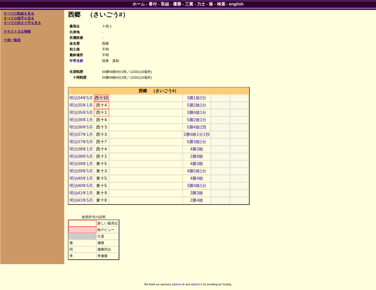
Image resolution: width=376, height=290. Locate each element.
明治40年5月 (81, 185)
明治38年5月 (81, 156)
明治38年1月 (81, 149)
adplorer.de (178, 284)
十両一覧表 (12, 40)
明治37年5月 (81, 142)
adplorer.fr (196, 284)
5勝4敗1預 (197, 127)
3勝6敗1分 (197, 112)
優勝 (177, 4)
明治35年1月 (81, 105)
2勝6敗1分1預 (197, 134)
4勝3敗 (196, 149)
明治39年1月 (81, 163)
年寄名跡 (76, 61)
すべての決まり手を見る (22, 23)
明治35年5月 (81, 112)
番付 (153, 4)
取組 (165, 4)
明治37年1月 (81, 134)
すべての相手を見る (19, 18)
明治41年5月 (81, 200)
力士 (201, 4)
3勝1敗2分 (197, 98)
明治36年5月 (81, 127)
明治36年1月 (81, 120)
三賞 (189, 4)
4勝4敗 (196, 178)
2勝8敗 (196, 156)
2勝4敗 (196, 200)
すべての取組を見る (19, 13)
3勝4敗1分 (197, 185)
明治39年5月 (81, 171)
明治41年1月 (81, 193)
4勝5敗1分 (197, 171)
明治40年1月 (81, 178)
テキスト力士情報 (17, 31)
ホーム (138, 4)
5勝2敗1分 (197, 105)
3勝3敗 (196, 193)
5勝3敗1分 (197, 142)
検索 (221, 4)
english (236, 4)
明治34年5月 (81, 98)
